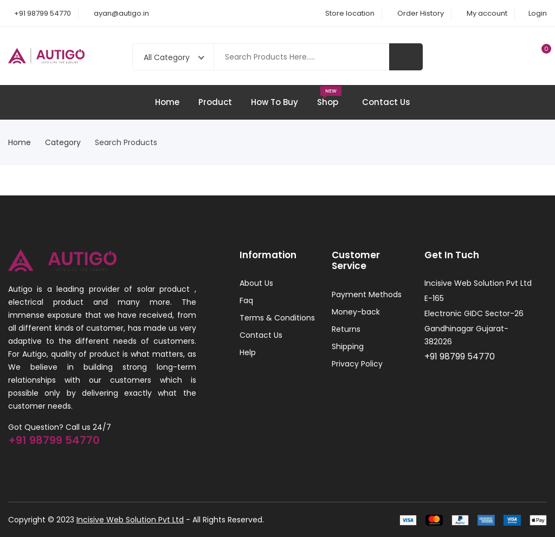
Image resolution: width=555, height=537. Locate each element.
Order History (420, 13)
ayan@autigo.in (121, 13)
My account (487, 13)
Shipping (348, 346)
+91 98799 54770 (42, 13)
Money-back (356, 311)
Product (215, 102)
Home (167, 102)
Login (537, 13)
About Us (256, 283)
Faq (246, 300)
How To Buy (274, 102)
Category (66, 142)
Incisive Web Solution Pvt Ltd (130, 519)
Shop (330, 97)
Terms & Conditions (277, 317)
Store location (350, 13)
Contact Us (386, 102)
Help (248, 352)
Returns (346, 329)
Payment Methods (367, 294)
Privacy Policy (357, 363)
